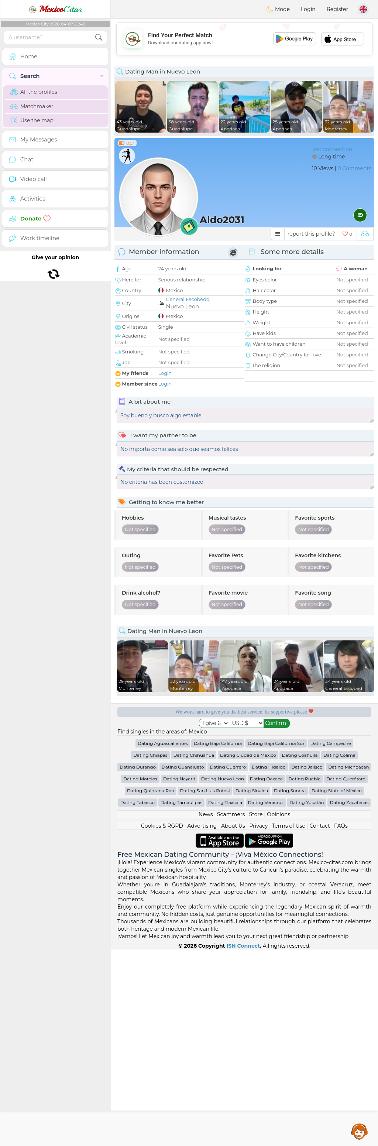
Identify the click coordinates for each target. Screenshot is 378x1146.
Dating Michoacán (348, 963)
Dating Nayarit (179, 975)
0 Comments (354, 168)
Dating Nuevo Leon (222, 975)
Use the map (32, 120)
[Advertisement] (244, 38)
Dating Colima (339, 951)
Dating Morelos (140, 975)
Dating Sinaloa (252, 987)
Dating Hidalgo (269, 963)
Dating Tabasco (137, 999)
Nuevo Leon (182, 306)
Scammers (231, 1011)
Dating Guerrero (228, 963)
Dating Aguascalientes (163, 940)
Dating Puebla (304, 975)
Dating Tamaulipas (182, 999)
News (206, 1011)
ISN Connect (243, 1142)
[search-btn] (98, 37)
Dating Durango (138, 963)
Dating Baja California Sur (276, 940)
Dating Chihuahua (193, 951)
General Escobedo (187, 299)
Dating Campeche (330, 940)
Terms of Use (288, 1022)
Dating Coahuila (299, 951)
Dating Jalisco (306, 963)
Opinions (278, 1011)
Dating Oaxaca (266, 975)
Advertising (202, 1022)
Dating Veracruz (266, 999)
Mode (278, 9)
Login (308, 9)
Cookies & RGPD (162, 1022)
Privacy (258, 1022)
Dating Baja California (217, 940)
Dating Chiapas (150, 951)
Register (337, 9)
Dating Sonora (290, 987)
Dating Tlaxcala (225, 999)
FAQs (341, 1022)
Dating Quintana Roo (150, 987)
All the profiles (33, 92)
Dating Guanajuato (183, 963)
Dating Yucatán (306, 999)
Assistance (359, 1131)
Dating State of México (337, 987)
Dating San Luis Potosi (205, 987)
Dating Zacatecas (349, 999)
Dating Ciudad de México (248, 951)
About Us (233, 1022)
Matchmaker (32, 106)
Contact (319, 1022)
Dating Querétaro (345, 975)
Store (256, 1011)
